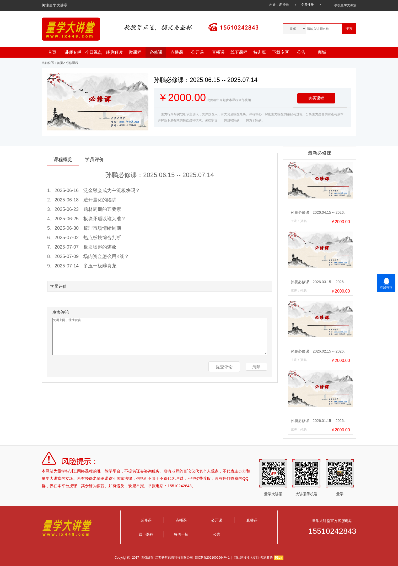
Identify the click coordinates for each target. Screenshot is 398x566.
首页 (52, 52)
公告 (301, 52)
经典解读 (114, 52)
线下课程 (238, 52)
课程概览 (62, 159)
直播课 (218, 52)
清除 (256, 367)
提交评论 (224, 367)
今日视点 (93, 52)
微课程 (135, 52)
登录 (286, 5)
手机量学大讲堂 (341, 5)
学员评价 (94, 159)
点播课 (176, 52)
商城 (322, 52)
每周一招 (181, 534)
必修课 (156, 52)
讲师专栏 (72, 52)
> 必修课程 (70, 63)
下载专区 (280, 52)
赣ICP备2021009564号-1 (212, 557)
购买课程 (316, 98)
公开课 (197, 52)
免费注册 (307, 5)
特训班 (259, 52)
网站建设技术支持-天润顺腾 (253, 557)
